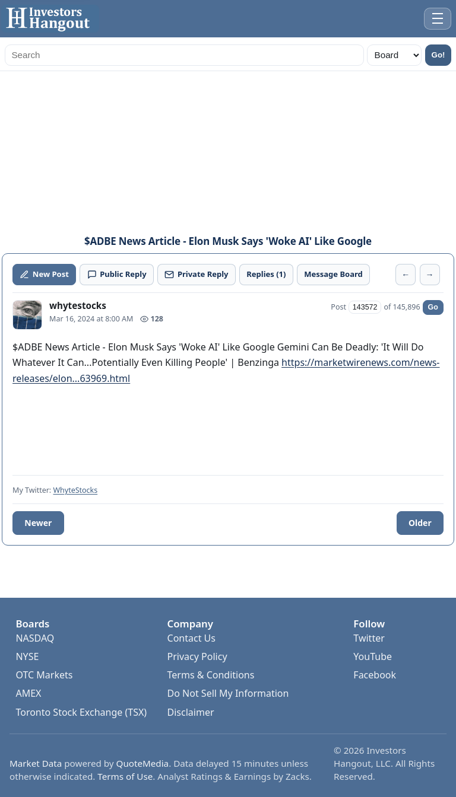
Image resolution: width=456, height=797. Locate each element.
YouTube (372, 656)
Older (420, 522)
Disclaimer (190, 712)
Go (433, 307)
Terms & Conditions (211, 674)
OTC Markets (43, 674)
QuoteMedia (142, 763)
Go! (438, 54)
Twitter (368, 638)
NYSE (27, 656)
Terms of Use (125, 776)
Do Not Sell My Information (228, 693)
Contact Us (191, 638)
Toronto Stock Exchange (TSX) (81, 712)
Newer (38, 522)
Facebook (374, 674)
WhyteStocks (75, 490)
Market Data (36, 763)
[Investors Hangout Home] (50, 19)
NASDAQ (34, 638)
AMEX (28, 693)
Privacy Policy (197, 656)
